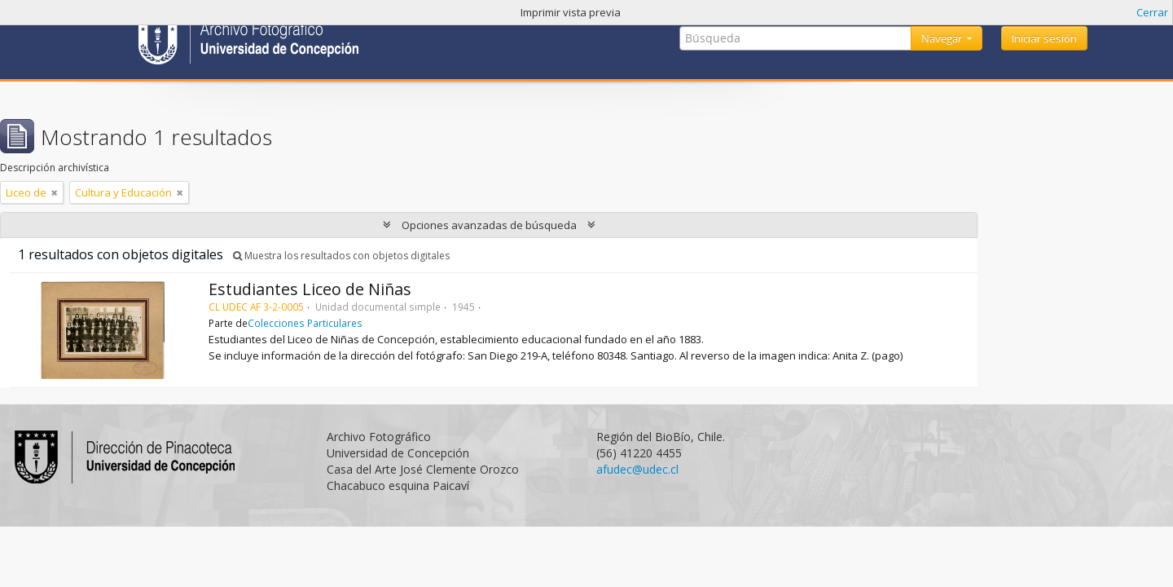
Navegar (942, 38)
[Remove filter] (54, 192)
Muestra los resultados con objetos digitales (341, 256)
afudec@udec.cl (637, 469)
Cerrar (1152, 12)
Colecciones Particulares (305, 322)
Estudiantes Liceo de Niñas (310, 289)
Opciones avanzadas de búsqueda (489, 225)
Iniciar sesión (1044, 38)
